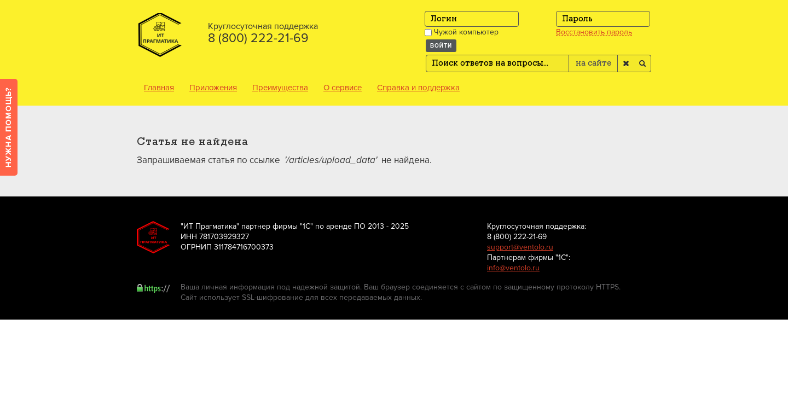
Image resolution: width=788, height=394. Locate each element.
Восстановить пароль (594, 32)
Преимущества (280, 87)
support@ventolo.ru (520, 247)
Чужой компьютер (462, 32)
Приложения (213, 87)
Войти (441, 46)
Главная (159, 87)
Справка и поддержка (418, 87)
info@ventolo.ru (513, 268)
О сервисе (342, 87)
